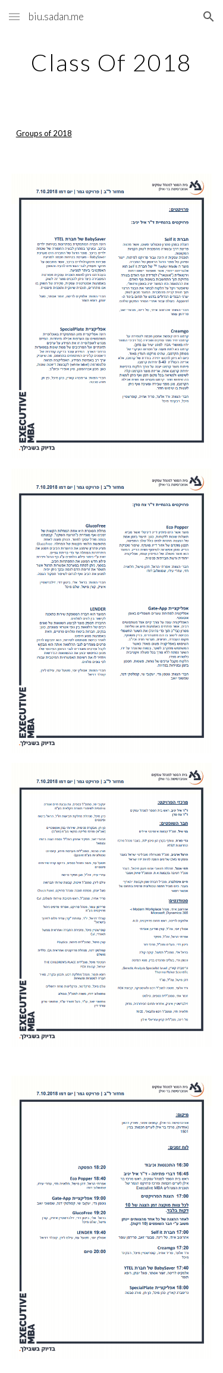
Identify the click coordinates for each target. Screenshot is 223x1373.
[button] (14, 16)
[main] (111, 62)
